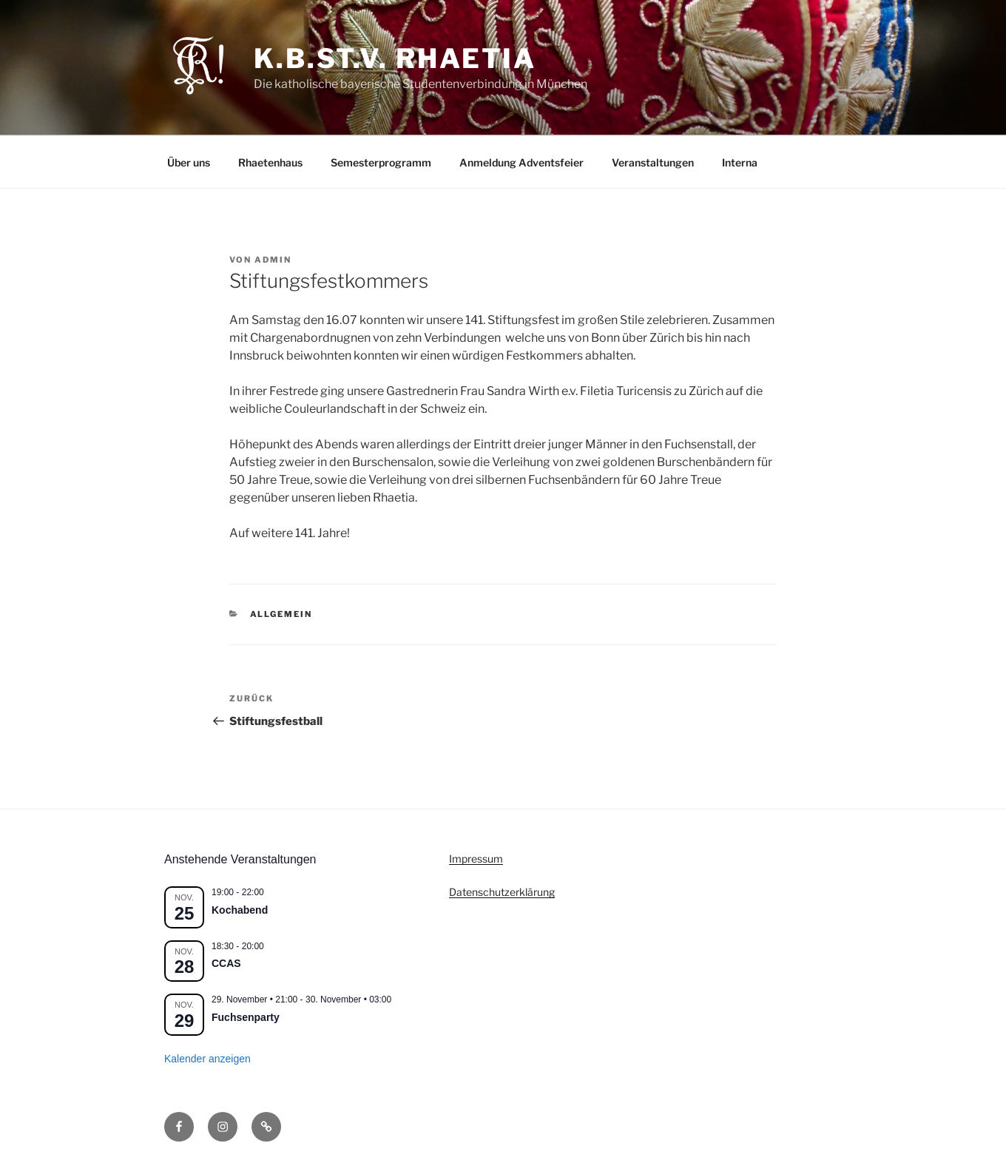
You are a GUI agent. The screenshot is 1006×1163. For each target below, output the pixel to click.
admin (272, 259)
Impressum (476, 858)
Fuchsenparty (246, 1017)
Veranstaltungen (653, 162)
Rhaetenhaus (270, 162)
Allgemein (281, 614)
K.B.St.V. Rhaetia (395, 58)
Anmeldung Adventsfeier (521, 162)
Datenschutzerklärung (502, 892)
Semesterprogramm (381, 162)
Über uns (188, 162)
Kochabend (240, 910)
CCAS (226, 963)
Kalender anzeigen (207, 1059)
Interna (739, 162)
